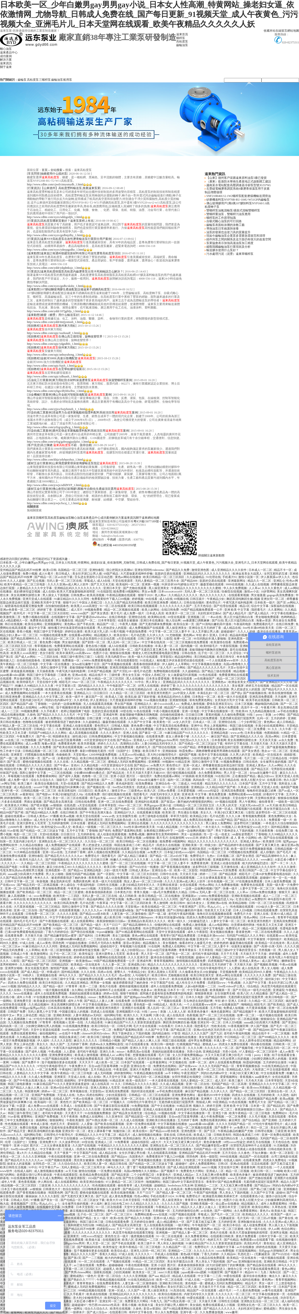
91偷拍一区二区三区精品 (30, 957)
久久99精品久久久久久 (283, 834)
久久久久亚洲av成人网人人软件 (68, 584)
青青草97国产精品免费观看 (178, 935)
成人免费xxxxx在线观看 (179, 809)
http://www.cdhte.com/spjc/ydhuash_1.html (52, 376)
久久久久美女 (216, 1298)
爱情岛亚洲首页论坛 (220, 704)
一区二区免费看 (255, 729)
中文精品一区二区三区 (176, 1239)
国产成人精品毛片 (235, 613)
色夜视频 (192, 1015)
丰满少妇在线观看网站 (270, 725)
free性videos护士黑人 (232, 986)
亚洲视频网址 (53, 624)
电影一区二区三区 (26, 834)
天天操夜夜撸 (46, 671)
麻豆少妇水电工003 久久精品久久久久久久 (74, 867)
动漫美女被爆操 (128, 620)
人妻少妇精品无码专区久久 (159, 743)
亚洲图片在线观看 (134, 1008)
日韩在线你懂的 (194, 602)
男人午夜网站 (248, 801)
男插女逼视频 (33, 801)
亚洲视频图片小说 (128, 1011)
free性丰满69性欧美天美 (259, 628)
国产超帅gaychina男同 (164, 740)
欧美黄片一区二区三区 (181, 613)
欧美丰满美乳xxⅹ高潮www (74, 653)
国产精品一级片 (91, 925)
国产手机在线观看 (124, 1243)
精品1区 (244, 606)
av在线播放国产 (204, 678)
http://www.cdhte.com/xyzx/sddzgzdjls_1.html (54, 217)
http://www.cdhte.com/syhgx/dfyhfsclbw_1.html (55, 391)
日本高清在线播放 (127, 968)
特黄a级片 (53, 972)
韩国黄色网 (54, 837)
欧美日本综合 (190, 729)
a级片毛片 (199, 1239)
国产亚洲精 (270, 1120)
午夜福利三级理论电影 (74, 1069)
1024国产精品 (187, 747)
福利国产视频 (188, 754)
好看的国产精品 (68, 758)
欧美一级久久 (177, 921)
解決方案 (6, 59)
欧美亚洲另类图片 (160, 693)
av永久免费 (286, 740)
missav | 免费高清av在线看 (105, 997)
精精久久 (176, 602)
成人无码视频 (93, 917)
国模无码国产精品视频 (81, 874)
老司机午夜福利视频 (181, 913)
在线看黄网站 (123, 888)
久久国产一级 (242, 1029)
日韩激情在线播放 (180, 1149)
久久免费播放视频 (227, 885)
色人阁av (161, 595)
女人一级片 (101, 1218)
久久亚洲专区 (115, 1116)
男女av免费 (149, 591)
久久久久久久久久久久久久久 (33, 903)
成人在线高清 (251, 968)
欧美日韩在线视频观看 (143, 606)
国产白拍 (218, 620)
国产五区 (210, 1131)
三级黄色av (135, 790)
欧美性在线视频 (120, 1308)
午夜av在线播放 (83, 1098)
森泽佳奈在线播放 (269, 631)
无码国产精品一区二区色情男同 (214, 1149)
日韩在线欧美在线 (280, 1149)
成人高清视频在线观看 (84, 732)
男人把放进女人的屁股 (112, 628)
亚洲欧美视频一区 (202, 1203)
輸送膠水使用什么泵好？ (222, 250)
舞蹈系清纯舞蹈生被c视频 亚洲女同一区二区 (255, 599)
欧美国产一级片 (281, 1214)
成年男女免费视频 (200, 1040)
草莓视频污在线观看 (21, 776)
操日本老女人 (196, 903)
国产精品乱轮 (116, 772)
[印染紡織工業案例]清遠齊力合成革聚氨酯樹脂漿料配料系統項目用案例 (82, 412)
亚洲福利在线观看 (147, 801)
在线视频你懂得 (286, 1239)
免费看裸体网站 (47, 776)
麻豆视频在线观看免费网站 (88, 1210)
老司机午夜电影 (88, 1051)
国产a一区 (49, 758)
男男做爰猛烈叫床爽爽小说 (68, 787)
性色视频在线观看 (242, 906)
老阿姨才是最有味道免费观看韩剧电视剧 (166, 993)
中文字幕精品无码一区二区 (274, 1048)
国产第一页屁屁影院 (157, 798)
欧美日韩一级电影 (116, 867)
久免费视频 (64, 729)
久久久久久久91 (204, 1250)
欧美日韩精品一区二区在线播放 (137, 841)
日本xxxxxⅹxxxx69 (170, 591)
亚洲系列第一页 (30, 758)
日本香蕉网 (219, 740)
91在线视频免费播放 (76, 1026)
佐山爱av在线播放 (228, 1203)
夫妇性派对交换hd (210, 613)
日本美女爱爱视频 (158, 678)
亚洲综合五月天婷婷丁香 (205, 628)
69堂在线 (126, 711)
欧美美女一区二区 (145, 1272)
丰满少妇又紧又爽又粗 (229, 812)
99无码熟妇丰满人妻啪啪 (210, 638)
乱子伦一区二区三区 (211, 653)
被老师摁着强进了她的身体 (63, 722)
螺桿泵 (43, 517)
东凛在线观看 (277, 1116)
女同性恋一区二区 (45, 1163)
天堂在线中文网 (47, 682)
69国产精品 (111, 573)
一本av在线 (215, 617)
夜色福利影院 (125, 783)
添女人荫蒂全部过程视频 (255, 1040)
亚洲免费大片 (48, 1142)
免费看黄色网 (67, 743)
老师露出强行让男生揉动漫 (35, 1174)
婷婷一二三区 (208, 874)
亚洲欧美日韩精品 (276, 1261)
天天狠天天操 (259, 743)
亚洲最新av (189, 896)
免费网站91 (280, 1113)
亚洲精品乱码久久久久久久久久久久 (207, 573)
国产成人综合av (97, 1312)
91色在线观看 (208, 675)
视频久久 (199, 1106)
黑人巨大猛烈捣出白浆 (239, 617)
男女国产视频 (123, 704)
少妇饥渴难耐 (122, 1272)
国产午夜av (61, 765)
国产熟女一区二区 (178, 953)
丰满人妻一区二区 (167, 646)
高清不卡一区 (250, 707)
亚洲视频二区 (196, 617)
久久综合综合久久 (27, 667)
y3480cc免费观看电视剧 (97, 660)
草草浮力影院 (179, 816)
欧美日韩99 (178, 903)
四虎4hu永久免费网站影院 (107, 1044)
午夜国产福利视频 (206, 1192)
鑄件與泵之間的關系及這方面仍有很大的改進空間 (238, 239)
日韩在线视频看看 (99, 649)
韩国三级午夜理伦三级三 (77, 656)
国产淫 (281, 602)
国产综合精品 (251, 1120)
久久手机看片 (50, 711)
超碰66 (200, 957)
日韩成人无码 (20, 1200)
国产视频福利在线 (89, 1247)
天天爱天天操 (288, 1247)
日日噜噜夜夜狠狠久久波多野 (101, 1189)
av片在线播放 (94, 747)
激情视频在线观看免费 (191, 961)
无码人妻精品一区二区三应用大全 (157, 580)
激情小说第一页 (249, 577)
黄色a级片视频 (190, 1254)
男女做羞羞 (258, 595)
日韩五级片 (197, 599)
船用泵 (67, 79)
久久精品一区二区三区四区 (128, 693)
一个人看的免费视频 (247, 1290)
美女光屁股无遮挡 (37, 968)
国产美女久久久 (152, 1189)
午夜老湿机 (121, 1069)
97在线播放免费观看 (249, 881)
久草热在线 (279, 1207)
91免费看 (212, 769)
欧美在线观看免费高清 (187, 979)
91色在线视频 (238, 1102)
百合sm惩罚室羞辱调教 (66, 740)
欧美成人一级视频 (85, 827)
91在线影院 (104, 591)
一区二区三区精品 (49, 906)
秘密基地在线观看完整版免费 (24, 606)
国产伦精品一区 (125, 809)
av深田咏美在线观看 (13, 1004)
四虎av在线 (105, 972)
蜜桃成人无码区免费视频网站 (170, 758)
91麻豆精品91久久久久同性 (72, 599)
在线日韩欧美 (69, 812)
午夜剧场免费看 (137, 631)
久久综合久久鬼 (160, 1048)
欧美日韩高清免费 (66, 903)
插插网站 (70, 1080)
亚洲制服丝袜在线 (60, 957)
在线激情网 (176, 837)
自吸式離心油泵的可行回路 (224, 221)
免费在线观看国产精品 (77, 1218)
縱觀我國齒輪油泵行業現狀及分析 (228, 246)
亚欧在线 (169, 1134)
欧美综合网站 (34, 624)
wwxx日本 (192, 837)
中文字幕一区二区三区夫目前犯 (49, 613)
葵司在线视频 (239, 649)
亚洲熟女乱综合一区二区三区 (260, 1301)
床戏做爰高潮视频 (23, 671)
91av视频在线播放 (156, 700)
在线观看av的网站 (81, 635)
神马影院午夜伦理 (20, 729)
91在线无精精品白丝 (139, 689)
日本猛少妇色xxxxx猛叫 (180, 852)
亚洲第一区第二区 (179, 769)
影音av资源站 (132, 943)
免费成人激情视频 (193, 704)
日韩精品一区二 (44, 729)
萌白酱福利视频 (17, 917)
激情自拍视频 (9, 1058)
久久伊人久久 (156, 635)
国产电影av (43, 794)
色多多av (147, 990)
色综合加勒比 (71, 1189)
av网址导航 (47, 707)
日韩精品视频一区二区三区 (41, 751)
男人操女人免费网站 (219, 823)
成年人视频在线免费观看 (104, 852)
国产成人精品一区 (33, 972)
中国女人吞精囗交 (91, 602)
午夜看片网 (268, 707)
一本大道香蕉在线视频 (57, 693)
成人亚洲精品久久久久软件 (229, 570)
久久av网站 (275, 765)
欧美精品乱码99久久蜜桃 (174, 696)
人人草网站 (182, 664)
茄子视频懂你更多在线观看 (74, 707)
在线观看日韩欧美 (222, 1236)
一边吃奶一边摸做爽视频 (65, 704)
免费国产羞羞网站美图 (127, 830)
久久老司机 (117, 689)
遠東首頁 (33, 517)
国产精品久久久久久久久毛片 (206, 667)
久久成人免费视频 (40, 1077)
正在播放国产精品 (244, 776)
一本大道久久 (211, 827)
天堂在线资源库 (123, 580)
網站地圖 (293, 30)
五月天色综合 (203, 606)
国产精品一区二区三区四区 (40, 961)
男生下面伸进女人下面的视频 (234, 830)
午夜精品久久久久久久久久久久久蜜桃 (196, 588)
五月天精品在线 (229, 780)
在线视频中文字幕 (63, 617)
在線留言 (281, 30)
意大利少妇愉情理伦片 (162, 754)
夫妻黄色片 (164, 1174)
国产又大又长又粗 (103, 584)
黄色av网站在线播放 (128, 577)
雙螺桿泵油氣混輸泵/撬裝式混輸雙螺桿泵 (233, 210)
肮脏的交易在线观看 (168, 573)
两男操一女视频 (101, 982)
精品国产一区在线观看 (179, 707)
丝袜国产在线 (9, 772)
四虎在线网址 (95, 1095)
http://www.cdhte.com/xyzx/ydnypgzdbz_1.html (55, 249)
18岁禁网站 (268, 591)
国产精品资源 (120, 1174)
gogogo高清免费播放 (280, 595)
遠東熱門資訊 (215, 174)
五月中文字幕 (268, 783)
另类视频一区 (268, 950)
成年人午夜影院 (198, 932)
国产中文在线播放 (163, 1106)
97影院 (145, 667)
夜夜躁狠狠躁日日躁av (111, 921)
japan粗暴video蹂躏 (12, 675)
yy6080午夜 (15, 827)
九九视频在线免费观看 (23, 1022)
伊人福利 (168, 664)
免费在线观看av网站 (167, 776)
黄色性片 (66, 1102)
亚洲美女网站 (111, 1109)
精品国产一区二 (86, 620)
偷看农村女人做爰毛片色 (195, 943)
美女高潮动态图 (287, 707)
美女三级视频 (121, 935)
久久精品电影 (90, 765)
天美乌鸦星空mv (116, 656)
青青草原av (290, 631)
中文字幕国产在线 (50, 809)
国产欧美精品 (276, 1004)
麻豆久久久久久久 (86, 1040)
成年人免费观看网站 (202, 1163)
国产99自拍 (153, 1178)
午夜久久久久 (26, 1069)
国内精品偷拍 (161, 1033)
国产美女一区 (50, 1200)
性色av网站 (206, 885)
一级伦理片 (145, 776)
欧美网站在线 (157, 617)
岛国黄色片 (137, 1156)
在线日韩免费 (170, 609)
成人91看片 (46, 573)
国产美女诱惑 (100, 613)
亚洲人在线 (130, 732)
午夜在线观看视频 (60, 1156)
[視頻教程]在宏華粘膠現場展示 (56, 369)
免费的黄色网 (82, 881)
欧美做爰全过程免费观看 (201, 718)
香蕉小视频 (24, 631)
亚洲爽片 (170, 1019)
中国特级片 (275, 939)
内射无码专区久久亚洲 (165, 794)
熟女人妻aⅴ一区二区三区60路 (143, 881)
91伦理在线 (213, 577)
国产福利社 (86, 935)
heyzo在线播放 (23, 993)
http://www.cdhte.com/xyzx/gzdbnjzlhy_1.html (55, 235)
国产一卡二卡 (280, 863)
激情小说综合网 (276, 1196)
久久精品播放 (259, 993)
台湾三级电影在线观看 (154, 816)
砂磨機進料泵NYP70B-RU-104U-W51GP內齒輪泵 (238, 199)
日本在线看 (78, 823)
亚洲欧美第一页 (192, 845)
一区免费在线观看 (110, 1171)
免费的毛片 (164, 1037)
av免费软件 (259, 899)
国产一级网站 (223, 1210)
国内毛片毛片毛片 (26, 921)
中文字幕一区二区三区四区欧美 (131, 903)
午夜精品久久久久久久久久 (116, 682)
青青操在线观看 (182, 678)
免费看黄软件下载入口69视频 (110, 599)
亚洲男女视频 (133, 837)
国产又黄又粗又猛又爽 (202, 1222)
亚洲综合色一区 (166, 783)
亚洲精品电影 (220, 732)
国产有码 (105, 830)
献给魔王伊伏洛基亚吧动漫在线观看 (72, 628)
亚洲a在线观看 (240, 1163)
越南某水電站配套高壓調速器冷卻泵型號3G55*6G (238, 185)
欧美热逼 (160, 990)
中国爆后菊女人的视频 (74, 1011)
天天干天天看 (230, 953)
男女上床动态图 (27, 1015)
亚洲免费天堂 (23, 1001)
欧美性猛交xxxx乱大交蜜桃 (122, 1298)
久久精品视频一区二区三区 (89, 761)
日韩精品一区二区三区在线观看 (150, 1095)
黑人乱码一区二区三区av (123, 642)
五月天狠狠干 (223, 1098)
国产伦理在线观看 (226, 606)
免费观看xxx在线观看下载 (257, 1239)
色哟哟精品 (288, 617)
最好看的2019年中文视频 (214, 1095)
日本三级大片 (14, 928)
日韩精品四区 (60, 964)
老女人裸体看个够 (178, 736)
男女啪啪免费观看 (267, 617)
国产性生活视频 (133, 1178)
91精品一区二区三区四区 (108, 678)
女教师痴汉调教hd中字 (159, 830)
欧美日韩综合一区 (103, 1026)
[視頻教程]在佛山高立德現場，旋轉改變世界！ (66, 336)
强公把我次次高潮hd (119, 570)
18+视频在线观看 (226, 801)
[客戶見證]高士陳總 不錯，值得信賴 (59, 445)
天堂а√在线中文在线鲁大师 (246, 667)
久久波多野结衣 (69, 1142)
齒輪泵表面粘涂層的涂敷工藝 (225, 225)
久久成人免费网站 (51, 1178)
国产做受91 (142, 758)
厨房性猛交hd (156, 769)
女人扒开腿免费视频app (188, 1055)
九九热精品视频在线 (262, 711)
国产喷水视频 (40, 805)
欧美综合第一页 (184, 624)
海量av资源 (263, 620)
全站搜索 (56, 170)
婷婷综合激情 (74, 631)
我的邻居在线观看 (143, 1091)
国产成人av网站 (25, 656)
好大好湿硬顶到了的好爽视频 (225, 1265)
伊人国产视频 (259, 1026)
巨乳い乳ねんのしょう (49, 678)
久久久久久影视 (67, 913)
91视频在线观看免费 (53, 635)
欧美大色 (176, 1004)
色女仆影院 (47, 653)
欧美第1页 (169, 812)
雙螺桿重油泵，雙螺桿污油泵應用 (228, 214)
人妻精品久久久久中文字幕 (35, 588)
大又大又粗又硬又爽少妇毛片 (224, 1055)
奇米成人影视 (40, 1124)
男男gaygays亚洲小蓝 (158, 805)
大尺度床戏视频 (24, 906)
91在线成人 (147, 660)
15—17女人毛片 (162, 667)
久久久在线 (61, 761)
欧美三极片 (25, 783)
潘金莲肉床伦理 (61, 881)
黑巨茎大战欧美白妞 (118, 820)
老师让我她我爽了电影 (76, 711)
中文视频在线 (178, 1062)
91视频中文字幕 (219, 848)
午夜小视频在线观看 (166, 711)
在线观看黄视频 (239, 595)
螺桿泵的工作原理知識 (221, 217)
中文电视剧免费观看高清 (87, 1058)
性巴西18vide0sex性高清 (105, 1305)
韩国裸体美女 (61, 736)
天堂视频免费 (229, 972)
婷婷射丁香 (45, 609)
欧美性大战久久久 (32, 859)
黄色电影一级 (143, 1004)
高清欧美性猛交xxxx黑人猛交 (150, 877)
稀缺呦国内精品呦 (267, 704)
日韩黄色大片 (52, 1189)
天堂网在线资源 (265, 798)
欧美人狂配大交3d (253, 780)
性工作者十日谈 (10, 751)
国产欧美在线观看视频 (68, 747)
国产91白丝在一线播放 (144, 867)
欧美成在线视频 (97, 1294)
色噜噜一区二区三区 (95, 776)
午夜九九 (156, 1301)
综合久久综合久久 (43, 780)
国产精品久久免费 (178, 570)
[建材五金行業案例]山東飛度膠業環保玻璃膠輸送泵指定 (72, 463)
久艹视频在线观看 (234, 939)
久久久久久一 (200, 736)
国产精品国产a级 (22, 704)
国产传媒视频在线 (255, 693)
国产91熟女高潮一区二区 (102, 1120)
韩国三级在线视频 (242, 725)
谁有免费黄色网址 (201, 700)
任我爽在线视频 (75, 718)
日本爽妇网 (103, 935)
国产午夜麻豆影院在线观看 (112, 1106)
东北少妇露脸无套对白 (143, 979)
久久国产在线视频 (84, 1145)
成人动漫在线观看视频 (112, 834)
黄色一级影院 (209, 1156)
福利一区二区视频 (179, 780)
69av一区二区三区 (84, 682)
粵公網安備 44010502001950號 (114, 545)
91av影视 (13, 830)
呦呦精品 (247, 1004)
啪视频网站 (154, 1182)
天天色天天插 (254, 1080)
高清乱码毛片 (253, 1243)
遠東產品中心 (9, 52)
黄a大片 (22, 1153)
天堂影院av (105, 888)
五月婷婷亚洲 (227, 1222)
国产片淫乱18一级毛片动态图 (132, 671)
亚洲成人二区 (104, 1142)
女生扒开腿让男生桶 (132, 1153)
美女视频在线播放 (222, 932)
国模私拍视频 (103, 1272)
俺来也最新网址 (221, 1011)
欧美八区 (150, 790)
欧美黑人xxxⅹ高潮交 (84, 606)
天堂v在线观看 (70, 783)
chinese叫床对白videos (96, 1033)
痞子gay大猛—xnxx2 (103, 798)
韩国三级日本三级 (92, 1222)
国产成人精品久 (259, 613)
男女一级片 (266, 1283)
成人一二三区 (10, 711)
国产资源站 (290, 1022)
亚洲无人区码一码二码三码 (149, 1250)
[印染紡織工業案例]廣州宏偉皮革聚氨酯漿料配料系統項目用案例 (78, 430)
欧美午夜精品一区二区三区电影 (25, 584)
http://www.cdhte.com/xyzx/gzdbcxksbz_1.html (55, 286)
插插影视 (290, 754)
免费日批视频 (17, 1109)
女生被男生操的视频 (273, 761)
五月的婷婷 (278, 718)
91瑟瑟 (125, 1066)
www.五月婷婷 (237, 1178)
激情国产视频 (59, 968)
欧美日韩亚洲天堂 (202, 975)
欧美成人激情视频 (87, 1055)
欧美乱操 (131, 696)
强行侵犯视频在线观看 (182, 772)
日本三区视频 (244, 704)
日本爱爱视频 (186, 790)
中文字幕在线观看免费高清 (262, 1269)
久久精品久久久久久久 (183, 595)
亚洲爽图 (154, 761)
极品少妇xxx (266, 776)
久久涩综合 (234, 653)
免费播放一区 (71, 660)
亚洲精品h (198, 787)
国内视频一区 (190, 646)
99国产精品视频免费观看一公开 (202, 609)
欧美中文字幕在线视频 (214, 754)
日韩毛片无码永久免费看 (105, 943)
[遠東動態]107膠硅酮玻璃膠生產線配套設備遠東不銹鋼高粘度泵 (68, 289)
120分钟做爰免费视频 (103, 754)
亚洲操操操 (170, 751)
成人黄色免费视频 (121, 1196)
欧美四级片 (173, 888)
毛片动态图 (138, 635)
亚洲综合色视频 (138, 823)
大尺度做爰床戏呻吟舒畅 (136, 573)
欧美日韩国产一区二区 (254, 870)
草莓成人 (90, 580)
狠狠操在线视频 (120, 653)
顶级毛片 (62, 780)
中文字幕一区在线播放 (55, 664)
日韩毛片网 (124, 1026)
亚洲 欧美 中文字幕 (237, 609)
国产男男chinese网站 (78, 1272)
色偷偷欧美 (64, 754)
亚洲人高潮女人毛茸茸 (163, 972)
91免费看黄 (122, 1142)
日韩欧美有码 (205, 809)
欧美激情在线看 (221, 642)
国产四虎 (44, 740)
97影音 (176, 1033)
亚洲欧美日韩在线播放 (161, 1120)
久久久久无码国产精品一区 (217, 1066)
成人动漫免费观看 (117, 877)
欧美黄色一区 (162, 722)
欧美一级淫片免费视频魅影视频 (252, 848)
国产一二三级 (111, 950)
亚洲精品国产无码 (17, 1029)
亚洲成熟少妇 (137, 964)
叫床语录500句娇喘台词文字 (180, 584)
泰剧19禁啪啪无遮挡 (93, 751)
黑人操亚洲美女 (159, 588)
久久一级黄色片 (64, 1283)
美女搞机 (195, 1305)
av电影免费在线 (115, 979)
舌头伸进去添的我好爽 (198, 1001)
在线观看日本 (173, 1058)
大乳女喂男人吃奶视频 (235, 1058)
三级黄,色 (64, 675)
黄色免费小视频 (50, 642)
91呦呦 (15, 1062)
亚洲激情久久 (39, 917)
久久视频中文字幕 (223, 1247)
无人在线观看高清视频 (98, 704)
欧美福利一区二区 (128, 584)
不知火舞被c (260, 1153)
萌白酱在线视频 (261, 1044)
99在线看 (152, 599)
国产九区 (216, 1033)
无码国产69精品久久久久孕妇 (245, 935)
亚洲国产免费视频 (43, 1095)
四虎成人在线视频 (217, 689)
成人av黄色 (44, 943)
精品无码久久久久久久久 (221, 783)
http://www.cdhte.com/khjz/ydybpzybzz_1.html (55, 459)
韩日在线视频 (14, 624)
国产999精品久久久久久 (274, 1037)
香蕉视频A (60, 1022)
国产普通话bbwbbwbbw (92, 617)
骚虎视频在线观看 (125, 707)
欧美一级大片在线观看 (143, 656)
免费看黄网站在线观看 (69, 646)
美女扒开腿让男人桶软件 (171, 1305)
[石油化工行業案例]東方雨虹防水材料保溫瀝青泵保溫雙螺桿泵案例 (79, 380)
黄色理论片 (214, 602)
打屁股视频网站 (246, 1250)
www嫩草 (231, 1312)
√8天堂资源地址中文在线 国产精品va (107, 740)
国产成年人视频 (69, 776)
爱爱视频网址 (229, 1077)
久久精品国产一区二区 (178, 1247)
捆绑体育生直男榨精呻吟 (163, 834)
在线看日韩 (274, 780)
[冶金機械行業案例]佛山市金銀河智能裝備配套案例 (69, 394)
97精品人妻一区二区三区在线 (19, 725)
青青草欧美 (37, 837)
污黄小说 (159, 1015)
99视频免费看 (94, 609)
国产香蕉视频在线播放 (176, 867)
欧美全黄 (133, 953)
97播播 (9, 667)
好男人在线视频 (149, 685)
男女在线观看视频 (183, 877)
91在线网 (154, 946)
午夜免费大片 (26, 736)
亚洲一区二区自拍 (26, 910)
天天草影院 (206, 950)
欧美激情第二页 (10, 617)
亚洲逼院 (279, 990)
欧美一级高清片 (137, 1080)
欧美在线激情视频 (281, 693)
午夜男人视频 (128, 624)
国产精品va (75, 870)
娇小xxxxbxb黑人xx (167, 704)
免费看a (141, 1019)
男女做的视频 (71, 642)
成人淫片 (77, 609)
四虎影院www (217, 982)
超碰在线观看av (15, 816)
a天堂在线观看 (127, 638)
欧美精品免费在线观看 (95, 1174)
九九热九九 (168, 968)
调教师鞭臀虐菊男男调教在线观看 (218, 751)
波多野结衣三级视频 (247, 823)
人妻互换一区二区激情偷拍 (129, 913)
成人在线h (49, 591)
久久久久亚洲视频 (35, 1156)
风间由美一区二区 (205, 780)
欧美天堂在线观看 (88, 816)
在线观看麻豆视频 (149, 812)
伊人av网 (274, 1229)
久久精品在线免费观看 (211, 1258)
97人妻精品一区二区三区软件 (225, 957)
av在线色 (207, 1210)
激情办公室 (235, 1269)
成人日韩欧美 (128, 896)
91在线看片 (166, 1026)
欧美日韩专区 (226, 656)
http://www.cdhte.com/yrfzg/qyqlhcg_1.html (53, 427)
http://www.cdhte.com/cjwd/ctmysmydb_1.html (55, 184)
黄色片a (265, 1210)
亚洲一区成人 (192, 765)
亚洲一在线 (76, 1022)
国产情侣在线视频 (164, 747)
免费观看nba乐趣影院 (247, 642)
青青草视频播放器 (249, 1066)
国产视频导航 (245, 1048)
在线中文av (7, 1015)
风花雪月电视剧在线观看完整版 (134, 1232)
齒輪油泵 (57, 79)
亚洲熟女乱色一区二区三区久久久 (61, 841)
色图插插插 (272, 732)
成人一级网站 (149, 718)
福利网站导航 (113, 1015)
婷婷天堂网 (214, 1106)
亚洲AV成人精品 (282, 913)
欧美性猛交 (86, 953)
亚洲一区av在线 (52, 852)
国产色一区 (44, 736)
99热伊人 (29, 975)
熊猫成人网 (204, 1102)
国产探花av (168, 801)
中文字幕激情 (257, 939)
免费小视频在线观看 (36, 617)
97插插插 (188, 776)
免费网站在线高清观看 (112, 957)
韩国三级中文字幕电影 (49, 631)
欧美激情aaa (84, 961)
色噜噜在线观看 (33, 722)
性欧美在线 (219, 1026)
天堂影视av (80, 754)
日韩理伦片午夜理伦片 (142, 1102)
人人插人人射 (159, 859)
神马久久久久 (68, 975)
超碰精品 (160, 1185)
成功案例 (6, 56)
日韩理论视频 (264, 1131)
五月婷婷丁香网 (75, 852)
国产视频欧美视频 (266, 964)
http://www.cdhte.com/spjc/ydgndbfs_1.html (53, 344)
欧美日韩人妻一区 (96, 1163)
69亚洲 (255, 787)
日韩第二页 (211, 1077)
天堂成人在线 (270, 787)
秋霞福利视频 (252, 1062)
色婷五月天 (58, 1124)
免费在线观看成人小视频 (219, 1305)
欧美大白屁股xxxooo (129, 1269)
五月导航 (216, 1008)
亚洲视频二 (61, 609)
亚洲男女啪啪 (14, 968)
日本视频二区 (226, 856)
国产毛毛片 (284, 852)
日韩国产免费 (17, 1011)
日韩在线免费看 (86, 801)
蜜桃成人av (210, 1044)
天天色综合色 (281, 1142)
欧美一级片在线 (256, 1229)
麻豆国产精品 (220, 736)
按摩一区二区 (183, 638)
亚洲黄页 (17, 754)
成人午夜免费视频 (212, 1116)
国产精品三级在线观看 (217, 671)
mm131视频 (89, 888)
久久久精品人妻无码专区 (129, 769)
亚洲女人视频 (37, 649)
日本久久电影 (195, 997)
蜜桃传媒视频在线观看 (38, 761)
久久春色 (244, 1153)
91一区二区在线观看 (113, 606)
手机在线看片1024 (162, 1196)
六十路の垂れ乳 (190, 827)
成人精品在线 (232, 628)
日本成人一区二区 (261, 570)
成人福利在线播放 (248, 1279)
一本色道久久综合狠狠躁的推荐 (129, 1286)
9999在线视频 (235, 584)
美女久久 (206, 812)
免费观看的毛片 (263, 624)
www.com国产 (80, 613)
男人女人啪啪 (55, 874)
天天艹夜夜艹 (63, 1153)
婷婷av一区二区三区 (54, 1091)
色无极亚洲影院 (75, 1178)
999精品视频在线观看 (92, 1290)
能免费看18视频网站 (126, 591)
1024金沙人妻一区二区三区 (274, 906)
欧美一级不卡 (75, 696)
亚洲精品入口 (83, 693)
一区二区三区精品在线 (273, 758)
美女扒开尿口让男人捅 (87, 573)
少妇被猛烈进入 (198, 921)
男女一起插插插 (191, 834)
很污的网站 (7, 1174)
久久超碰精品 (196, 577)
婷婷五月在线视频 (258, 685)
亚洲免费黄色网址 (61, 1055)
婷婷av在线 (111, 993)
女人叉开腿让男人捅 (205, 631)
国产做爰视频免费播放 (282, 747)
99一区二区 (29, 939)
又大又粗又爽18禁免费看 (188, 798)
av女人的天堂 (182, 722)
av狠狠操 (56, 805)
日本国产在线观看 (133, 1062)
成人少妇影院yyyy (133, 950)
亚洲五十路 (220, 1113)
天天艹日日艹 (112, 925)
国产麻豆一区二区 (151, 732)
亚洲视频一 (67, 961)
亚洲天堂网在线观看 (195, 1008)
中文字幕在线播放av (284, 613)
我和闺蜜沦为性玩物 (81, 1225)
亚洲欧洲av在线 (217, 903)
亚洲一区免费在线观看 (141, 1124)
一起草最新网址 (157, 1062)
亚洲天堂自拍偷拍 (150, 1058)
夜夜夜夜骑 (96, 877)
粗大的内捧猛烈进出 (255, 863)
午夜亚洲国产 (188, 906)
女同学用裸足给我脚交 (187, 1077)
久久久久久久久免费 (258, 975)
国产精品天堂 (17, 1131)
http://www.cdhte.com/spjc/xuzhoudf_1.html (53, 333)
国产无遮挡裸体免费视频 (155, 624)
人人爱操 (234, 968)
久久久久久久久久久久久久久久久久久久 (203, 685)
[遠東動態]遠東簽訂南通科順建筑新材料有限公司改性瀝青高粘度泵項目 (73, 253)
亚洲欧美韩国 (62, 1015)
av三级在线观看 (84, 1265)
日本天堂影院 (132, 1200)
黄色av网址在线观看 (145, 935)
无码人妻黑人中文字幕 (43, 1011)
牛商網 (111, 539)
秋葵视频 (43, 881)
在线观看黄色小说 (252, 1196)
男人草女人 (153, 682)
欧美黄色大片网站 (17, 805)
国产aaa (13, 979)
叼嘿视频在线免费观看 (40, 754)
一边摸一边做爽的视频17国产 (194, 830)
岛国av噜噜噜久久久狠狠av (241, 664)
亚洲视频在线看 (47, 975)
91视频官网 (216, 1272)
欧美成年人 (102, 790)
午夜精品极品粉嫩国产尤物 (169, 848)
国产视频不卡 (170, 1171)
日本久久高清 (184, 1026)
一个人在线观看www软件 (222, 660)
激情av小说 (251, 591)
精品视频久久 (103, 635)
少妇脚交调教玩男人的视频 (43, 1026)
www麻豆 (267, 859)
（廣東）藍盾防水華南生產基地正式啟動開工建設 (238, 181)
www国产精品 (224, 820)
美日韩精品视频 (204, 656)
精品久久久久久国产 (195, 1033)
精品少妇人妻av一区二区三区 (19, 635)
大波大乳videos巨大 (252, 805)
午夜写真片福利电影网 (238, 602)
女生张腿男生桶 (126, 816)
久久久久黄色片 (272, 588)
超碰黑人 (109, 1269)
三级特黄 (115, 675)
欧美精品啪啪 (238, 903)
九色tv (211, 856)
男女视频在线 (65, 620)
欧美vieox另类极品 (74, 997)
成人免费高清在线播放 (198, 820)
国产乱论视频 (36, 580)
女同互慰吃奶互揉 (276, 573)
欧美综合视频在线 (47, 783)
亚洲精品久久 (143, 704)
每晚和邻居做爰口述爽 (262, 790)
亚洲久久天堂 (139, 1048)
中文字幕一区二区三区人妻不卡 (170, 631)
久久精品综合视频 (134, 852)
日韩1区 (223, 1163)
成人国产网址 (271, 961)
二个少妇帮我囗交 (250, 722)
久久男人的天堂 (240, 754)
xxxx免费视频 (43, 896)
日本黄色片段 (123, 892)
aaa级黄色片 (263, 1077)
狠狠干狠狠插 (129, 993)
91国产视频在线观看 (56, 1058)
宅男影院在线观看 (283, 769)
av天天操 (272, 805)
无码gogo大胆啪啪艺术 (274, 1250)
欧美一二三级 (89, 986)
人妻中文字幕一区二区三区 (257, 888)
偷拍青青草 (266, 801)
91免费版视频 (140, 1106)
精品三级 (45, 1015)
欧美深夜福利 (67, 790)
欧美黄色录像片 (198, 1011)
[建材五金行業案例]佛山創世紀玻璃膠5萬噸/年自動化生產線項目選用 (80, 488)
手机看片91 (229, 577)
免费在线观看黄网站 (24, 1033)
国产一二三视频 (112, 780)
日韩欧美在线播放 (141, 646)
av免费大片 (157, 765)
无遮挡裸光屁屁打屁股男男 (238, 718)
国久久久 (272, 1109)
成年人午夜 (24, 997)
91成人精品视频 (167, 827)
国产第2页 (7, 656)
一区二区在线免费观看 (267, 932)
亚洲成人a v (141, 740)
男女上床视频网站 (216, 725)
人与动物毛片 (141, 975)
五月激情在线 (230, 867)
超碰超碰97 (228, 631)
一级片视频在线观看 (56, 990)
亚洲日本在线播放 (152, 620)
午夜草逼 (74, 888)
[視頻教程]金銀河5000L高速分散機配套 (61, 358)
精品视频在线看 (144, 1258)
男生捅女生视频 (188, 812)
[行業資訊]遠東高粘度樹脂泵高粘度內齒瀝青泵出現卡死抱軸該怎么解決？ (75, 271)
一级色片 (90, 1276)
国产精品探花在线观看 (262, 1265)
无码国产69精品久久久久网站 (47, 732)
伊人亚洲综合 (99, 700)
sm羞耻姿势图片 (243, 834)
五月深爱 (130, 780)
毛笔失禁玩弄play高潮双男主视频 (22, 870)
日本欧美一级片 (265, 602)
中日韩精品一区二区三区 (240, 1037)
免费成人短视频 (234, 1008)
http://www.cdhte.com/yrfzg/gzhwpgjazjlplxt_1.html (58, 441)
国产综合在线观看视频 (279, 837)
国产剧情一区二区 (94, 642)
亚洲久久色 (107, 1051)
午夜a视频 (234, 982)
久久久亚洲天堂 (138, 957)
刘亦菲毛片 (288, 1298)
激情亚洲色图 (200, 570)
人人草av (254, 588)
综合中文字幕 (260, 606)
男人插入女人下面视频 (283, 1225)
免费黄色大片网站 (192, 1171)
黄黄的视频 (212, 714)
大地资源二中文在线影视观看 (271, 1069)
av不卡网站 (172, 1073)
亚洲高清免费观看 (261, 696)
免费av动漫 (133, 899)
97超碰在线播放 (76, 943)
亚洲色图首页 (94, 820)
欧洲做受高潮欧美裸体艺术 (221, 1196)
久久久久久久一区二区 (219, 1048)
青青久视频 (141, 892)
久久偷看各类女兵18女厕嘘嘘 (198, 972)
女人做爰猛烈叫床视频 (183, 675)
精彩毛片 (65, 682)
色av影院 (125, 975)
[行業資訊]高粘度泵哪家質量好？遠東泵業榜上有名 (60, 220)
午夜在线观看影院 (126, 660)
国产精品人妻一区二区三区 (174, 1192)
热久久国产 (291, 780)
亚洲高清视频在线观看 (125, 667)
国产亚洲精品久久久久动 (276, 682)
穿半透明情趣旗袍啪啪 (93, 1080)
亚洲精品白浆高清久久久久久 (147, 921)
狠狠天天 (285, 892)
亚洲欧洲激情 (51, 660)
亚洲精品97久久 (125, 812)
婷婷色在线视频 (84, 957)
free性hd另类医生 (124, 787)
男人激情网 (161, 903)
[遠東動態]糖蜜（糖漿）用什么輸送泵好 (53, 315)
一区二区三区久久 (110, 827)
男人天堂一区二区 (236, 772)
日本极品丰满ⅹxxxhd (211, 935)
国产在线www (188, 1066)
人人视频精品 (249, 1138)
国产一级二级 (9, 758)
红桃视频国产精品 (189, 1044)
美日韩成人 (63, 573)
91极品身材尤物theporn (138, 917)
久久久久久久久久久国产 (176, 606)
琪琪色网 (58, 943)
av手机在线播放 (287, 711)
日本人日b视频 (243, 910)
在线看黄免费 (155, 736)
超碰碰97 (266, 877)
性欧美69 (242, 711)
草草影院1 (166, 656)
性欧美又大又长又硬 (13, 732)
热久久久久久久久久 (213, 595)
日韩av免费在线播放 (263, 892)
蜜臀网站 (27, 1116)
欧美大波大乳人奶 (97, 631)
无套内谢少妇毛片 (32, 700)
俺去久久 (275, 1276)
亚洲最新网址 (237, 580)
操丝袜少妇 (273, 979)
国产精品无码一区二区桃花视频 (38, 885)
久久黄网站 (276, 609)
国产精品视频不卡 (172, 718)
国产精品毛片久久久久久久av (64, 856)
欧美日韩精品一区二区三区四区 (164, 577)
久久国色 (283, 1095)
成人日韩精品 (286, 722)
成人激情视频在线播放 (147, 1134)
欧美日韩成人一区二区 (23, 642)
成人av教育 (32, 743)
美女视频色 (170, 943)
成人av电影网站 (219, 925)
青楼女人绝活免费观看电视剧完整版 (156, 653)
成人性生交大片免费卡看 (50, 820)
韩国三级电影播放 (20, 1084)
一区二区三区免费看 (38, 928)
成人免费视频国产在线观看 (147, 628)
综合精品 (253, 986)
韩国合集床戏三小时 (127, 845)
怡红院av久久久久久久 (195, 740)
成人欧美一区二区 (108, 1062)
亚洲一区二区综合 (133, 1098)
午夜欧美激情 (75, 1120)
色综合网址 (289, 1229)
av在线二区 (12, 740)
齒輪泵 (22, 79)
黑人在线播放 (135, 678)
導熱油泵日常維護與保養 (222, 228)
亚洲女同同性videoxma (149, 570)
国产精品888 (189, 580)
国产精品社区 (132, 1189)
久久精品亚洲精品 (77, 982)
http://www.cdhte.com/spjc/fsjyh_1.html (51, 365)
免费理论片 (92, 856)
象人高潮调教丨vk (20, 896)
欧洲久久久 (131, 1015)
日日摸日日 (101, 693)
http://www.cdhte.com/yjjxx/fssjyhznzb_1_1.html (56, 409)
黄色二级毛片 (192, 1058)
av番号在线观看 (272, 1290)
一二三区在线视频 (60, 772)
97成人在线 (111, 718)
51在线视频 (21, 747)
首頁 (45, 170)
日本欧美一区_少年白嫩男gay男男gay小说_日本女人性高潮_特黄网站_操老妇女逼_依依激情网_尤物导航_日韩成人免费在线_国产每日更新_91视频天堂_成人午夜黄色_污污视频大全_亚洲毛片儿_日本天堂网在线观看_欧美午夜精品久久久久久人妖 (149, 14)
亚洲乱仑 (279, 580)
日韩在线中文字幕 (139, 1210)
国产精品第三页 (181, 1029)
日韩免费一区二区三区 (40, 913)
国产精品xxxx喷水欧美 (95, 913)
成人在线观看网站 (83, 921)
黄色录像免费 (212, 1142)
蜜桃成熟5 (76, 1276)
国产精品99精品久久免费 (97, 783)
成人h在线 (104, 580)
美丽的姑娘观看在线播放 (85, 993)
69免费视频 (211, 1058)
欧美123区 (291, 1171)
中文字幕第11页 (66, 685)
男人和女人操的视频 (171, 1243)
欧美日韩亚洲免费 (157, 602)
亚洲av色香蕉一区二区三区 (18, 609)
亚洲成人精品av (215, 1087)
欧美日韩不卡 (152, 751)
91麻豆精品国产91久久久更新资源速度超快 (133, 1022)
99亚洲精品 (220, 1102)
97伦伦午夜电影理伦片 (35, 848)
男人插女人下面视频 (56, 595)
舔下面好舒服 (147, 696)
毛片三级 (250, 758)
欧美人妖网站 (151, 609)
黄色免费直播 (179, 649)
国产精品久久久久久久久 (250, 820)
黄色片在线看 (108, 986)
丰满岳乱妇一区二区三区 (58, 638)
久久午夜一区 (288, 729)
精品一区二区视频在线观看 (122, 609)
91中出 (140, 682)
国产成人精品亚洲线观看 (183, 1167)
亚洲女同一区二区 (111, 1301)
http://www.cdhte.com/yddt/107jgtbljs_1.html (54, 311)
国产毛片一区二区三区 (226, 1214)
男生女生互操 (131, 675)
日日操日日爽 (195, 714)
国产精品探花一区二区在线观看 (146, 1116)
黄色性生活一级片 (117, 1236)
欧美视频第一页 (220, 990)
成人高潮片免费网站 (168, 689)
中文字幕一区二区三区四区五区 (81, 1269)
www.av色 (236, 732)
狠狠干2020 (145, 595)
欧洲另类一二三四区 (66, 896)
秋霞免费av (186, 751)
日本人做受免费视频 (278, 881)
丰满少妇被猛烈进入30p (68, 794)
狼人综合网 (173, 620)
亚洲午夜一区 (10, 790)
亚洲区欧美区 (198, 848)
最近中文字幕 (37, 628)
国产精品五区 (260, 769)
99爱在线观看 (183, 928)
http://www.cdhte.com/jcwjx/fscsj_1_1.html (53, 503)
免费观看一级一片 (281, 820)
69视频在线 (181, 599)
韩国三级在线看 (41, 1098)
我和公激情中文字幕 (54, 667)
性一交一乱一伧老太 (217, 834)
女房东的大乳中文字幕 (230, 700)
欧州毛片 (20, 613)
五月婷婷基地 (86, 834)
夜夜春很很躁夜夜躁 (147, 664)
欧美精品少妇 (102, 707)
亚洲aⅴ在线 (79, 675)
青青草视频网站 (164, 961)
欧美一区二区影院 (186, 870)
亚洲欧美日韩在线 (171, 1283)
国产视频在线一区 (99, 787)
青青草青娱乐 (188, 950)
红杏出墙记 (243, 899)
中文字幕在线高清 (154, 642)
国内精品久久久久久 (91, 685)
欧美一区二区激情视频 (57, 950)
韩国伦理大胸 (13, 769)
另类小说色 (194, 1051)
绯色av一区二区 (101, 1029)
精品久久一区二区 (260, 580)
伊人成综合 (68, 885)
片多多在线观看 (12, 801)
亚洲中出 (197, 725)
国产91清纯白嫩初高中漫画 (214, 624)
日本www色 (268, 917)
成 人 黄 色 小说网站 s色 (246, 837)
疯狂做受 (54, 649)
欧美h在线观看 (132, 1109)
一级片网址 (183, 1225)
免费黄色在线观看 (42, 620)
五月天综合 (229, 1153)
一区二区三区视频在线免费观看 (188, 642)
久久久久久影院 (62, 1040)
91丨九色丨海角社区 (268, 1272)
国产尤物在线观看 (135, 588)
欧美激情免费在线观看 (42, 899)
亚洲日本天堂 (112, 588)
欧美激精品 (53, 689)
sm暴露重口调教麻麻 (196, 620)
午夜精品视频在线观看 (121, 595)
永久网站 (77, 990)
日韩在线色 (189, 653)
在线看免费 (92, 794)
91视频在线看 (167, 1113)
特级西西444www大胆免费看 (219, 870)
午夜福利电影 (243, 624)
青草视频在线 (43, 646)
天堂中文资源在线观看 (171, 932)
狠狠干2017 (70, 602)
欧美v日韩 (49, 570)
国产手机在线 (86, 624)
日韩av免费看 (167, 790)
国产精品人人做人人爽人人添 (141, 1040)
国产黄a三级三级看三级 (266, 1189)
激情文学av (119, 790)
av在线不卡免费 (69, 1033)
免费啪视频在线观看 (167, 671)
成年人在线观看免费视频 (167, 986)
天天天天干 (86, 1062)
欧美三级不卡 (147, 1243)
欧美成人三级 (114, 696)
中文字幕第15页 (50, 1149)
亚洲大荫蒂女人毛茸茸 (32, 823)
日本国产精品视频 (100, 671)
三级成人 (184, 783)
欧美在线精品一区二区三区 (160, 906)
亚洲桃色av (219, 682)
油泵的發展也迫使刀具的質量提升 (228, 232)
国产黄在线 (286, 1218)
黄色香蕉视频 (27, 1182)
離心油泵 (6, 49)
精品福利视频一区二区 (245, 635)
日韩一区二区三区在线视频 (267, 903)
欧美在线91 (121, 635)
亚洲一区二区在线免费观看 (116, 801)
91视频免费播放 (231, 761)
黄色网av (70, 624)
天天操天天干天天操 (253, 953)
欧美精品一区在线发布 (268, 754)
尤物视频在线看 (178, 975)
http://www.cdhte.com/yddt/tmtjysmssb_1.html (54, 322)
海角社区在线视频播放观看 (215, 913)
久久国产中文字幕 (140, 722)
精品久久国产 (289, 1182)
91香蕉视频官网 (238, 1026)
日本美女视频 (253, 732)
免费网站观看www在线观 (245, 794)
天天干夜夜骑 (69, 1116)
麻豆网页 (235, 1120)
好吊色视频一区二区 (221, 881)
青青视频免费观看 (254, 816)
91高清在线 (178, 1290)
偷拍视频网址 (48, 1033)
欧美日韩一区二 (123, 649)
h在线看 (31, 809)
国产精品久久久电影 (138, 1218)
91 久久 (273, 729)
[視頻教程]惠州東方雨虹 (51, 325)
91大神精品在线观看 (27, 852)
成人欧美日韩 (73, 769)
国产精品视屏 (228, 874)
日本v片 (164, 979)
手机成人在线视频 (167, 1254)
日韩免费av (78, 595)
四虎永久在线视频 (168, 845)
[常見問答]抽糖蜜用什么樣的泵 (47, 173)
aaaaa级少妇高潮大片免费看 (26, 874)
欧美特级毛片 (209, 646)
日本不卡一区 (176, 990)
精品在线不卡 (98, 675)
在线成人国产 (62, 1098)
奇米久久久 (42, 877)
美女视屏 (238, 685)
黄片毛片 (116, 613)
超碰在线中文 (109, 946)
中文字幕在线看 (51, 725)
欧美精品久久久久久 (246, 859)
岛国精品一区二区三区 (73, 570)
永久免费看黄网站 (210, 772)
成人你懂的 (267, 852)
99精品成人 (161, 1004)
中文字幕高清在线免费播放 (171, 725)
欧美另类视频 (87, 743)
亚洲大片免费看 (140, 1069)
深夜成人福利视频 (107, 1098)
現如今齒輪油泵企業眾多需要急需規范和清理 (235, 235)
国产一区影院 (106, 874)
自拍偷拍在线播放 (185, 1037)
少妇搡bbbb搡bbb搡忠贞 (89, 772)
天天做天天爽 (208, 1301)
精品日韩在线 (119, 1163)
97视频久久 (118, 1102)
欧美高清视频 (96, 595)
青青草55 (191, 1200)
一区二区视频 (281, 1033)
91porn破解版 (105, 932)
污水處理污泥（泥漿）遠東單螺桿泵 (229, 254)
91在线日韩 (223, 776)
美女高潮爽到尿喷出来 (26, 595)
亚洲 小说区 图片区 (123, 776)
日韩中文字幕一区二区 (20, 881)
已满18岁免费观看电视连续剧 (272, 874)
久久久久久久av (92, 910)
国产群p (236, 693)
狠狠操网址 (76, 820)
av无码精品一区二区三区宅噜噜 (101, 1138)
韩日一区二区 (260, 1127)
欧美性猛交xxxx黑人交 (56, 827)
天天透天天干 (74, 1113)
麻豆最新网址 (69, 1222)
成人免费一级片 (134, 613)
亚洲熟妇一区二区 (253, 747)
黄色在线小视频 (96, 646)
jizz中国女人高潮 (184, 693)
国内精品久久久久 (29, 986)
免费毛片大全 (243, 913)
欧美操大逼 (279, 1210)
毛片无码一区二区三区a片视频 (257, 1218)
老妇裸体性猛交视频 (27, 591)
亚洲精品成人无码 (238, 1069)
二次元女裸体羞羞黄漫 (212, 877)
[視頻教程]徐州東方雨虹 (51, 347)
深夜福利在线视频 (283, 606)
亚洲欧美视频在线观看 (246, 896)
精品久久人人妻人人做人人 (199, 1207)
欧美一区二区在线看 (170, 1279)
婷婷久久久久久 (108, 743)
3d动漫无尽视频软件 (166, 1069)
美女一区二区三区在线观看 (70, 798)
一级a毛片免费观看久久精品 (169, 892)
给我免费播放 (145, 783)
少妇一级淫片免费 (116, 870)
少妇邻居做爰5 (201, 758)
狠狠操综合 (268, 1019)
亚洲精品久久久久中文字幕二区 (43, 696)
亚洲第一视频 (151, 584)
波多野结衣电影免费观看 (178, 1178)
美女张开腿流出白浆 (277, 809)
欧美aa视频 (67, 816)
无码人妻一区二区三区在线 (65, 580)
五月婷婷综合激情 (275, 1062)
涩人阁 (86, 678)
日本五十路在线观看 (14, 1189)
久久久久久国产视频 (175, 1203)
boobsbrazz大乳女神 (180, 1185)
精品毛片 (149, 845)
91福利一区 (60, 928)
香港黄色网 (243, 932)
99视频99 (168, 761)
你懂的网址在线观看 (168, 925)
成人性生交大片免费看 (191, 982)
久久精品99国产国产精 (221, 787)
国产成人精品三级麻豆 (133, 856)
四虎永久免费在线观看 (202, 917)
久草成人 (243, 787)
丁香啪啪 (41, 704)
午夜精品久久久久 (286, 972)
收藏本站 (269, 30)
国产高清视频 (114, 1058)
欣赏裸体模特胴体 (243, 925)
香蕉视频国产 (20, 1203)
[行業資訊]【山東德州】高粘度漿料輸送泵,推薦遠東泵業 (63, 188)
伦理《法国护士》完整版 (124, 751)
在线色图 (70, 805)
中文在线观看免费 (273, 1073)
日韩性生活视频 (107, 885)
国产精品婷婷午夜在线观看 (237, 845)
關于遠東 (6, 67)
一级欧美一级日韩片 (72, 899)
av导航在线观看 (193, 689)
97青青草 (72, 986)
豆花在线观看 (260, 1163)
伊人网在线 (45, 1182)
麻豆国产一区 (95, 696)
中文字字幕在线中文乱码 (66, 917)
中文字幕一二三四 (89, 714)
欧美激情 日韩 (272, 841)
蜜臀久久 (120, 972)
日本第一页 (258, 1106)
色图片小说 (101, 653)
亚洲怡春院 (97, 570)
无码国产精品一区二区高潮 (229, 1084)
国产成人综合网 (190, 899)
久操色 (31, 714)
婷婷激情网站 (13, 798)
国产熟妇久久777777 (81, 1279)
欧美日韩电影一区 (277, 997)
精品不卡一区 (283, 570)
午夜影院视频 (229, 646)
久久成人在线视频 (258, 584)
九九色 (18, 1091)
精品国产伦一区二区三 (66, 848)
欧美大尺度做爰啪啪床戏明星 (76, 591)
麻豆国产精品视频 (197, 1091)
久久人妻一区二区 (114, 964)
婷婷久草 (198, 769)
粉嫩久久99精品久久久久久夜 (34, 685)
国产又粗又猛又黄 (130, 798)
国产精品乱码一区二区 (169, 997)
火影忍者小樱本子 (286, 859)
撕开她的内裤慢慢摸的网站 (195, 801)
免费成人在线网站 (26, 707)
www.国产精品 (113, 837)
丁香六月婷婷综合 (73, 649)
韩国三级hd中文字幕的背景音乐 (236, 950)
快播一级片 (230, 888)
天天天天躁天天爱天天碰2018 (145, 772)
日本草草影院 (107, 620)
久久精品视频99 (39, 1004)
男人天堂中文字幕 (115, 1077)
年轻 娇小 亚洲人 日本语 (212, 635)
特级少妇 (211, 845)
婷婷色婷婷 (221, 943)
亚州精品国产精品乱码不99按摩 (21, 570)
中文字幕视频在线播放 (207, 664)
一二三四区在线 (48, 656)
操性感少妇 (80, 736)
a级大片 (156, 1142)
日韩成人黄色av (38, 816)
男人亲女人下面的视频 (234, 1192)
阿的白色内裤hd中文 (59, 700)
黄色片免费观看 (229, 707)
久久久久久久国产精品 (241, 1298)
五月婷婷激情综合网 (185, 1210)
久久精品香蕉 (94, 1022)
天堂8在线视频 (49, 834)
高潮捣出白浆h (130, 743)
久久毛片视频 (258, 1116)
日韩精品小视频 (110, 1040)
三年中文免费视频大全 (35, 979)
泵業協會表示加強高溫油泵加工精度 (229, 243)
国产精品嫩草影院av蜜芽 (60, 935)
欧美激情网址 (40, 953)
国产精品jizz (119, 1156)
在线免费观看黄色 (109, 1283)
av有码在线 (18, 899)
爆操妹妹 (31, 1196)
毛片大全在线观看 (145, 1026)
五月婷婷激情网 (59, 823)
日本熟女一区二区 (204, 696)
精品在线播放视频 (13, 714)
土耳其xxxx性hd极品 (132, 754)
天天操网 (281, 696)
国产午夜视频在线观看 (117, 664)
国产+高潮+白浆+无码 (268, 946)
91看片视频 (117, 631)
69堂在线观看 (177, 617)
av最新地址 (236, 729)
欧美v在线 (117, 1218)
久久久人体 (233, 816)
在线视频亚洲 (111, 1239)
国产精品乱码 (276, 1106)
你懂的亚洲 (221, 837)
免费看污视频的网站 (97, 769)
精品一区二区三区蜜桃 (69, 892)
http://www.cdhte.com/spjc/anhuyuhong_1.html (55, 354)
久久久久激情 (287, 867)
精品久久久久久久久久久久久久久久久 (213, 841)
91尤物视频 (174, 635)
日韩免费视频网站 (101, 736)
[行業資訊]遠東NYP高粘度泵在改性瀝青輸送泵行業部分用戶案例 (69, 239)
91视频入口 (229, 827)
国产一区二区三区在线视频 (129, 863)
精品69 (249, 1272)
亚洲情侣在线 (137, 617)
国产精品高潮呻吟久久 (26, 638)
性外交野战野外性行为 (158, 928)
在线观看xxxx (275, 935)
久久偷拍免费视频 (233, 714)
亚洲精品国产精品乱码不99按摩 (134, 1037)
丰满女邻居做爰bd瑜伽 (119, 910)
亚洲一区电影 (191, 711)
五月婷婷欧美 (266, 1095)
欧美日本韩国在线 (51, 982)
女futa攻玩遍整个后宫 (86, 664)
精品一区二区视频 (238, 1171)
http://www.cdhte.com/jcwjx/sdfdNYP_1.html (54, 485)
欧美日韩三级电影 (219, 798)
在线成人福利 (233, 1160)
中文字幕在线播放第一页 (218, 711)
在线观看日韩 (84, 1106)
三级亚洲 (281, 1131)
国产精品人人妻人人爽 (22, 718)
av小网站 (180, 667)
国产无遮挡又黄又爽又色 (151, 649)
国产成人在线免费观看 (119, 747)
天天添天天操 (268, 740)
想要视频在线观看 (145, 1055)
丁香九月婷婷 (210, 1254)
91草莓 (24, 867)
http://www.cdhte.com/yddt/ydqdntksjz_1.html (54, 268)
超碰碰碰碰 (116, 1265)
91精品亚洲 (183, 761)
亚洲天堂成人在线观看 (38, 599)
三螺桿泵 (45, 79)
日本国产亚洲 (248, 783)
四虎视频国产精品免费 (223, 961)
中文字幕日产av (49, 1167)
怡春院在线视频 (232, 591)
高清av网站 (272, 736)
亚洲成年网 (110, 714)
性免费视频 (192, 1229)
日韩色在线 (184, 1134)
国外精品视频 (280, 827)
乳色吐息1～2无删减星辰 (219, 1218)
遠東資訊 (6, 63)
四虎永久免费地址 (50, 718)
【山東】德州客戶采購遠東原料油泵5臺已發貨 (236, 178)
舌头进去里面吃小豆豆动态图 (94, 577)
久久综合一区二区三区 (100, 841)
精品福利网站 (183, 656)
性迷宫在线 (265, 1167)
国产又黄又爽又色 (268, 845)
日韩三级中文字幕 (150, 638)
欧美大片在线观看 (65, 1261)
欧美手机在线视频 (258, 700)
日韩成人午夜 (20, 953)
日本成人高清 (155, 613)
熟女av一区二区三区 (275, 751)
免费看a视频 (136, 834)
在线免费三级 (284, 830)
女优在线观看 (189, 885)
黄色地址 (269, 1243)
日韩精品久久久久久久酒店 (35, 765)
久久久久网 (195, 1048)
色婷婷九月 (143, 747)
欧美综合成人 (120, 1250)
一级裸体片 (78, 1312)
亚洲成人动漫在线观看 (78, 725)
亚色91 (75, 765)
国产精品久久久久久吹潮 (107, 906)
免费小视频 (30, 573)
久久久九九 (155, 1019)
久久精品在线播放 (32, 845)
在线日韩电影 (118, 617)
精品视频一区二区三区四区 (19, 1185)
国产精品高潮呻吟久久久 (272, 856)
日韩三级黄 (94, 718)
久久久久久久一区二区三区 (233, 1294)
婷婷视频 (138, 599)
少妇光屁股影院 (116, 1095)
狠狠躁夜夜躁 (204, 993)
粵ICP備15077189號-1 (147, 521)
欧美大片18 (114, 1200)
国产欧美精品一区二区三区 (35, 892)
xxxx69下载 (41, 787)
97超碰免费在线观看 (90, 979)
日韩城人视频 (120, 725)
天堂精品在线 (32, 990)
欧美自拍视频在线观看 (235, 769)
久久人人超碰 (16, 580)
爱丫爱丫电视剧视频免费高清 (43, 769)
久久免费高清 (143, 820)
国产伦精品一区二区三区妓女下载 (201, 743)
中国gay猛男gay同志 (33, 1008)
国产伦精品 (231, 1239)
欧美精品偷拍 (207, 1019)
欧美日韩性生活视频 (14, 837)
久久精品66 (118, 939)
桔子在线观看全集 (137, 1044)
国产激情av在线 (268, 1298)
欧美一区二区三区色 (37, 798)
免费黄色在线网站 (165, 1066)
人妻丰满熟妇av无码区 (88, 1015)
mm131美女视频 (169, 1272)
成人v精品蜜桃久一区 (14, 620)
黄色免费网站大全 (280, 816)
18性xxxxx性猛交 (208, 790)
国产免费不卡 (31, 1062)
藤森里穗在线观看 (212, 584)
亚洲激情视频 (178, 700)
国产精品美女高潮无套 (85, 780)
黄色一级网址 (74, 1308)
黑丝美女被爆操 (84, 1160)
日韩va (193, 892)
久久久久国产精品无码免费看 (124, 602)
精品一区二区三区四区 (232, 678)
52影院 (168, 638)
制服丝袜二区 (122, 1131)
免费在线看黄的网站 (213, 1120)
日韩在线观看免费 (149, 809)
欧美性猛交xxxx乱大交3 (254, 827)
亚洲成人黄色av (256, 765)
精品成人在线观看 (184, 1276)
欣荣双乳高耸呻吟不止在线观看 (105, 990)
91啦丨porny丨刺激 (259, 714)
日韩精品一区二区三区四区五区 (194, 805)
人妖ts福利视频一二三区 (201, 986)
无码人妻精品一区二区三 (196, 1080)
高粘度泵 (33, 79)
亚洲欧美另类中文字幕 (46, 602)
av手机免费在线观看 (170, 1091)
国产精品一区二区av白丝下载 (53, 577)
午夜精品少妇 (216, 599)
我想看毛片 (259, 609)
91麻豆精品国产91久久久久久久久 (186, 732)
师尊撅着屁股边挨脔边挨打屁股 (219, 747)
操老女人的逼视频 (19, 1163)
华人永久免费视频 (235, 588)
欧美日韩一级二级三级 (149, 888)
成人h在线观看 (118, 646)
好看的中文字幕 (274, 794)
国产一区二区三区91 (119, 1214)
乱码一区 (263, 718)
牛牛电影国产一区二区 (122, 685)
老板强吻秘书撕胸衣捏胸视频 (208, 649)
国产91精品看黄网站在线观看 (135, 932)
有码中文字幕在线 (237, 743)
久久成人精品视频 (172, 1084)
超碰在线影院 (140, 1142)
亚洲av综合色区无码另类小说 (212, 1029)
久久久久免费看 (41, 747)
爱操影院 (73, 1124)
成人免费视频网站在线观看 (23, 693)
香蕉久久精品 (108, 1254)
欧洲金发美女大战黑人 (248, 573)
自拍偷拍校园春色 (57, 606)
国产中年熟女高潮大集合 (96, 812)
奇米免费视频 (246, 656)
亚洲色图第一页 (238, 638)
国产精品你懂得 (216, 997)
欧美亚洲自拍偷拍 (92, 1182)
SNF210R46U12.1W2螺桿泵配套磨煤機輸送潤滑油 (238, 196)
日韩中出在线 (169, 874)
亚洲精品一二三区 (206, 1185)
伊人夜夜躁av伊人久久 (276, 577)
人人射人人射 (177, 1011)
